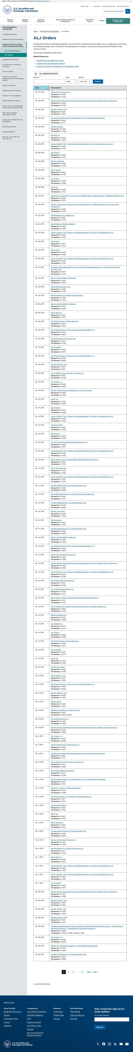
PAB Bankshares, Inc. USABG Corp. (62, 215)
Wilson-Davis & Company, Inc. (60, 92)
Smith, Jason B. (56, 170)
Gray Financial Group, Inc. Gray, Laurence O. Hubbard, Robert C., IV (73, 330)
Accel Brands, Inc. (57, 624)
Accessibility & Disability (36, 1012)
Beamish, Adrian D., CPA (59, 109)
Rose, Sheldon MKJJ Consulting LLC (63, 580)
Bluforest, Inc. (55, 135)
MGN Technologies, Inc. (59, 615)
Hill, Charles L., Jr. (56, 382)
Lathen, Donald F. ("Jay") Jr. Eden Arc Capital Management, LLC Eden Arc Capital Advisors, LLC (82, 144)
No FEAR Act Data (34, 1026)
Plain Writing (75, 1012)
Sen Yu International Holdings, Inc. (62, 589)
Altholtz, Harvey (56, 701)
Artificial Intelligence (35, 1015)
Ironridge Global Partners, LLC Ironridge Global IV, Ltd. (68, 485)
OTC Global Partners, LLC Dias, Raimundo (64, 321)
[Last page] (95, 972)
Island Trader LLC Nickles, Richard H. (63, 224)
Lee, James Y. (55, 178)
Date (42, 88)
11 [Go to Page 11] (82, 972)
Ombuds (30, 1029)
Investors (96, 6)
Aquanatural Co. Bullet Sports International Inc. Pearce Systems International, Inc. (78, 118)
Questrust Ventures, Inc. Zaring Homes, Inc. (65, 745)
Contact (7, 1022)
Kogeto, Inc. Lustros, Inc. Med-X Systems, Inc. (66, 788)
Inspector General (34, 1022)
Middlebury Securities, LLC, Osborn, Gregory (65, 710)
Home (35, 31)
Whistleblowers (123, 6)
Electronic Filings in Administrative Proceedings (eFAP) (58, 66)
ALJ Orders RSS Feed (46, 73)
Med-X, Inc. (54, 814)
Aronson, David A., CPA (58, 909)
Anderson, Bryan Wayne (59, 805)
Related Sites (59, 1015)
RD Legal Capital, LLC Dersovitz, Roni (63, 338)
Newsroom (85, 6)
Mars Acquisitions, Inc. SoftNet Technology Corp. (67, 295)
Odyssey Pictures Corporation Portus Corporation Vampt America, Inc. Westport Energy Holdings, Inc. (84, 101)
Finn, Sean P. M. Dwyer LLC (60, 719)
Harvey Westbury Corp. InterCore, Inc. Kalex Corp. (67, 373)
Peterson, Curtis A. (57, 127)
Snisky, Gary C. (56, 250)
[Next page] (90, 972)
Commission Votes (11, 1019)
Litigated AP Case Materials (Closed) (51, 64)
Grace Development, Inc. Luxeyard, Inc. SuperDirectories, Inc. (71, 796)
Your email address (101, 1015)
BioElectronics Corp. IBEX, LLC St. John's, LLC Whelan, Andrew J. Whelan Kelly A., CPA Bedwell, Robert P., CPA (87, 196)
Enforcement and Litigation (49, 31)
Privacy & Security (77, 1015)
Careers (7, 1015)
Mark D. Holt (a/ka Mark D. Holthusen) (63, 278)
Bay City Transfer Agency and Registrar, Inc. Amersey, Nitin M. (71, 390)
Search (36, 77)
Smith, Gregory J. (56, 313)
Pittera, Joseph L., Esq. (58, 676)
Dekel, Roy (54, 187)
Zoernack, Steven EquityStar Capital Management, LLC (69, 442)
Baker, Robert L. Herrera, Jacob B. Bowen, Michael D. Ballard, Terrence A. (75, 459)
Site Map (73, 1019)
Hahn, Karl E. (55, 241)
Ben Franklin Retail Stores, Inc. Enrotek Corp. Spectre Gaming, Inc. (73, 494)
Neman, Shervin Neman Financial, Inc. (63, 555)
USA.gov (57, 1019)
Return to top (9, 1002)
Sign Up (99, 1027)
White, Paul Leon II (57, 822)
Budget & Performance (12, 1012)
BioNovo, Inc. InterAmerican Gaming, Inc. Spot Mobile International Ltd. (74, 946)
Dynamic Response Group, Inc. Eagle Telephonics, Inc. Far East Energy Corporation (78, 779)
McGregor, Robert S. (57, 161)
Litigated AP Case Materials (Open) (50, 61)
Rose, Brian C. (55, 152)
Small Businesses (108, 6)
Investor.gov (58, 1012)
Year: (68, 77)
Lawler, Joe (54, 399)
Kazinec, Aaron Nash (58, 511)
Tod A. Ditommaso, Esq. (58, 468)
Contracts (7, 1026)
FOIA (29, 1019)
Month (81, 77)
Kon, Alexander (56, 347)
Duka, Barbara (55, 408)
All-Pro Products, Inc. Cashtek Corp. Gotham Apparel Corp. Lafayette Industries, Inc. (78, 606)
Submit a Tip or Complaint (118, 21)
